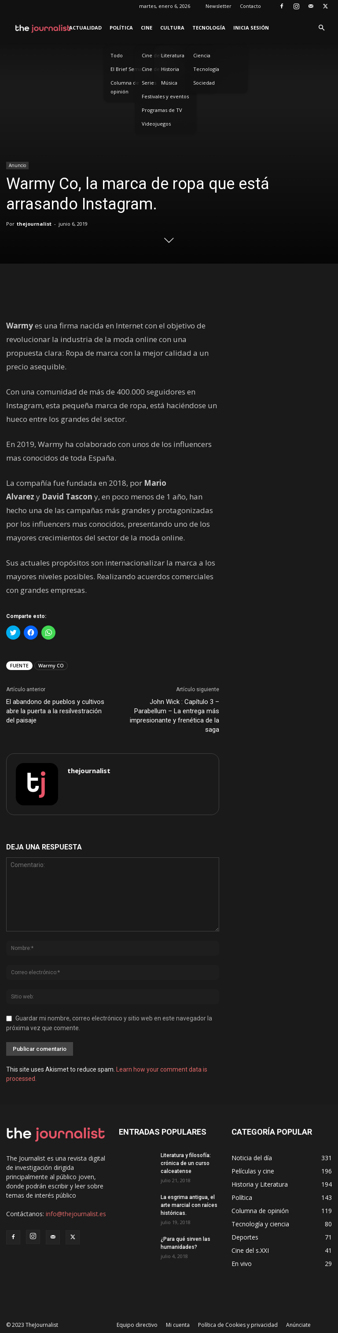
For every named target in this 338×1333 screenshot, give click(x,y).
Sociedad (204, 82)
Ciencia (201, 55)
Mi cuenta (178, 1325)
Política (121, 27)
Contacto (250, 6)
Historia (170, 69)
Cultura (172, 27)
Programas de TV (162, 110)
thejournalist (34, 223)
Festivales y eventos (165, 96)
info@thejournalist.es (76, 1214)
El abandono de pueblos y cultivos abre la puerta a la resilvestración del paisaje (55, 711)
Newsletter (218, 6)
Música (169, 82)
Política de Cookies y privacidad (238, 1325)
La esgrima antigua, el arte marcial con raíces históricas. (189, 1205)
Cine (146, 27)
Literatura (172, 55)
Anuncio (17, 165)
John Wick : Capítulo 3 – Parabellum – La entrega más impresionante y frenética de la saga (174, 716)
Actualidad (85, 27)
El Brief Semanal (129, 69)
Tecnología (208, 27)
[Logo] (43, 27)
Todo (116, 55)
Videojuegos (156, 123)
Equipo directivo (137, 1325)
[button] (321, 28)
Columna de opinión (124, 87)
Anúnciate (298, 1325)
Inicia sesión (251, 27)
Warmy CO (51, 665)
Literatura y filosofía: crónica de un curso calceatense (186, 1163)
